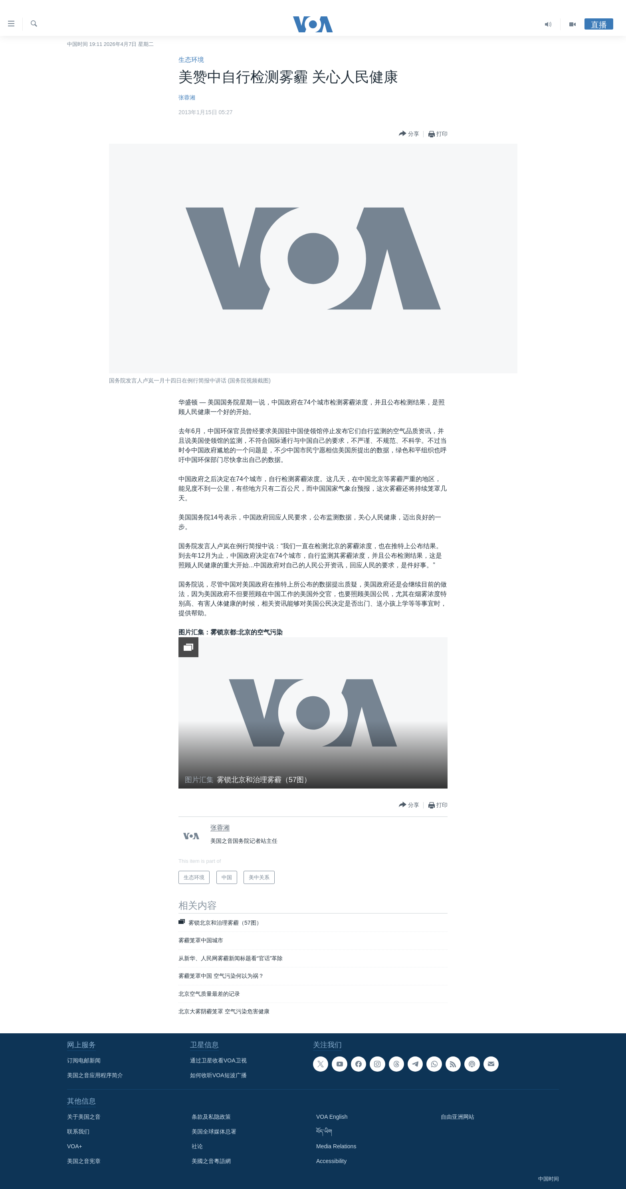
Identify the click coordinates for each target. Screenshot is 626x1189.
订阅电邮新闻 (84, 1060)
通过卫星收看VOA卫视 (218, 1060)
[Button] (409, 134)
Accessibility (331, 1161)
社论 (197, 1146)
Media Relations (336, 1146)
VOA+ (74, 1146)
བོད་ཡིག (324, 1131)
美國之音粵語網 (211, 1161)
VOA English (332, 1117)
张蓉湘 (186, 97)
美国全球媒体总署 (214, 1131)
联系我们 (78, 1131)
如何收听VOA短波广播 (218, 1075)
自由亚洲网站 (457, 1117)
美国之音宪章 (84, 1161)
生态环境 (191, 59)
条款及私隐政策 (211, 1117)
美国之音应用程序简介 (95, 1075)
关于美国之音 (84, 1117)
